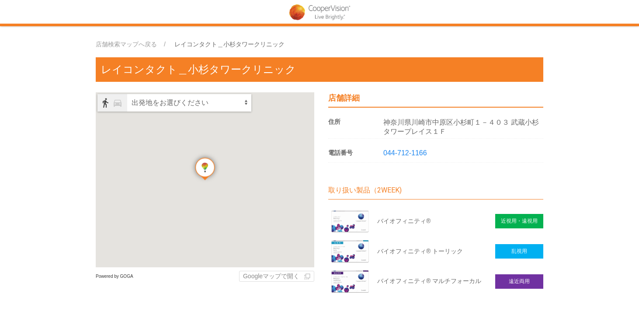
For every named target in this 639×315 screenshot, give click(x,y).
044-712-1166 (405, 153)
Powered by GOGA (114, 276)
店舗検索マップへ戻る (126, 44)
